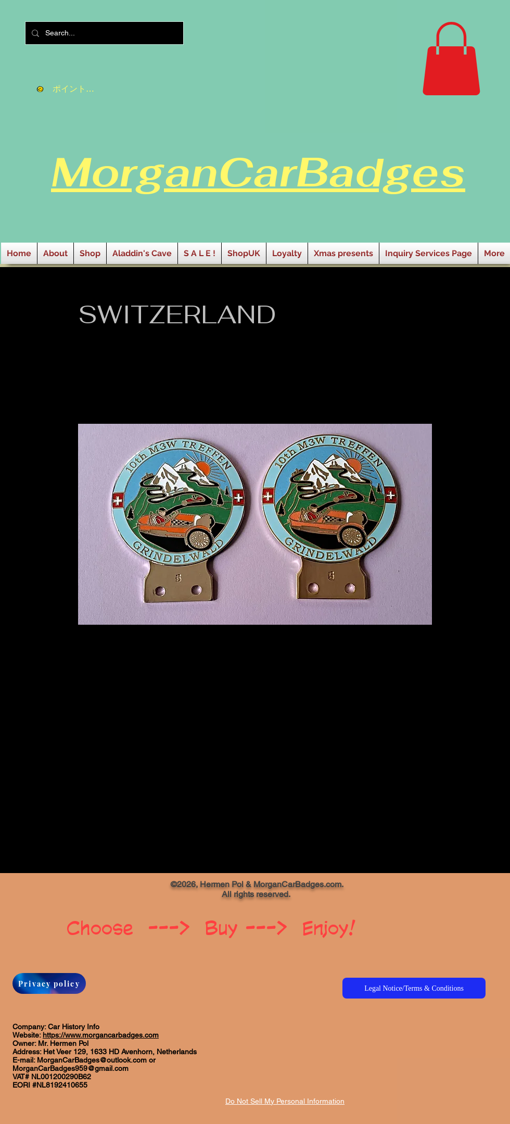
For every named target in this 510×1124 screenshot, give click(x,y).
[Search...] (103, 33)
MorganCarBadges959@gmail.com (70, 1068)
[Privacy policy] (49, 983)
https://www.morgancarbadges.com (101, 1035)
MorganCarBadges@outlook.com (92, 1060)
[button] (451, 58)
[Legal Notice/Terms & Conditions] (414, 988)
